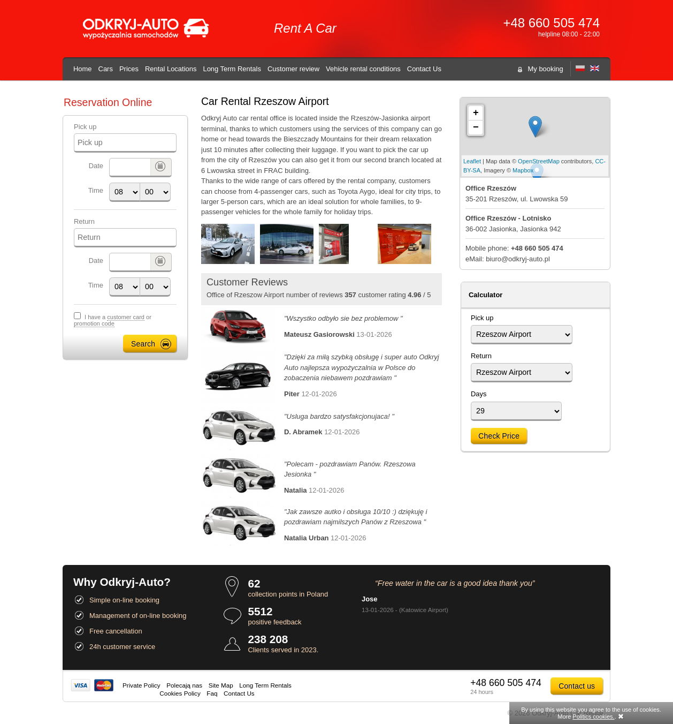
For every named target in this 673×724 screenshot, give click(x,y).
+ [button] (476, 113)
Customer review (293, 69)
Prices (129, 69)
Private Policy (141, 685)
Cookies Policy (179, 693)
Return (84, 221)
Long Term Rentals (232, 69)
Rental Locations (171, 69)
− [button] (476, 127)
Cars (105, 69)
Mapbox (523, 170)
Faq (212, 693)
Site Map (221, 685)
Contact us (577, 686)
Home (82, 69)
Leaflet (472, 161)
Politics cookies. (593, 716)
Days (479, 394)
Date (96, 166)
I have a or (112, 320)
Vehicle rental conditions (363, 69)
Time (95, 190)
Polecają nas (184, 685)
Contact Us (424, 69)
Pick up (85, 127)
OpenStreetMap (539, 161)
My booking (545, 69)
